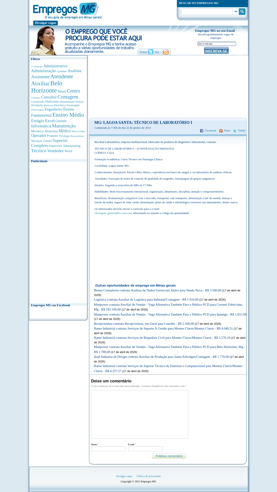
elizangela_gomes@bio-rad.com (113, 213)
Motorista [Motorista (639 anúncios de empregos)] (51, 131)
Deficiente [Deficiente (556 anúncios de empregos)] (52, 101)
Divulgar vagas (45, 23)
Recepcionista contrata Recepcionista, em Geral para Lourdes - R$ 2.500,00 (144, 323)
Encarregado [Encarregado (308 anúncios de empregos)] (73, 105)
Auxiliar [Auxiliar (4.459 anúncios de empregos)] (40, 83)
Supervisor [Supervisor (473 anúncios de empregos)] (55, 146)
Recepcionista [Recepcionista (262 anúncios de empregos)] (77, 136)
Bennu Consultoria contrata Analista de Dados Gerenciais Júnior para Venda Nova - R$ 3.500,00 (157, 290)
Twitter (242, 130)
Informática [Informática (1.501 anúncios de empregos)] (41, 125)
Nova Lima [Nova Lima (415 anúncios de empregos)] (78, 131)
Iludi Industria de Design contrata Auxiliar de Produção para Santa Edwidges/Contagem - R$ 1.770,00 (161, 356)
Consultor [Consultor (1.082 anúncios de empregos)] (49, 97)
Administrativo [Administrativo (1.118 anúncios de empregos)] (55, 66)
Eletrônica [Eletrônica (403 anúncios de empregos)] (60, 105)
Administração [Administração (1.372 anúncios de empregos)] (43, 70)
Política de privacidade (149, 476)
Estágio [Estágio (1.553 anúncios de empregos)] (37, 120)
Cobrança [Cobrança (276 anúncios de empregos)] (36, 97)
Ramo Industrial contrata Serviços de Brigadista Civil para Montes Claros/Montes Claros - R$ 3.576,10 (162, 337)
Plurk (227, 130)
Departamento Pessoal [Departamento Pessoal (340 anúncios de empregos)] (71, 101)
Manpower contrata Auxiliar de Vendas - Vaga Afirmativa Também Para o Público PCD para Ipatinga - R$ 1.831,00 (170, 314)
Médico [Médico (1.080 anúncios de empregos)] (65, 131)
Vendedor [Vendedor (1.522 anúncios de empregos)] (55, 150)
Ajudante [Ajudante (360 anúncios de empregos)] (62, 71)
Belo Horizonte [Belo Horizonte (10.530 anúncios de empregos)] (47, 87)
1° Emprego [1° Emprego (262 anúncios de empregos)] (37, 66)
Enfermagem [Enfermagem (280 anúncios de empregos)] (37, 109)
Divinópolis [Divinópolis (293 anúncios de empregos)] (37, 105)
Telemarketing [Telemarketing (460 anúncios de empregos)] (71, 146)
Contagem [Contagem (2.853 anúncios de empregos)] (68, 97)
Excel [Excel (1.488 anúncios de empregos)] (49, 120)
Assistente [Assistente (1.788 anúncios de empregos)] (40, 76)
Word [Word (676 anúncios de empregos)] (68, 151)
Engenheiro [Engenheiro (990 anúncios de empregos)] (53, 109)
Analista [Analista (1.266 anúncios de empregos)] (74, 70)
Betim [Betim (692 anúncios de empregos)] (62, 91)
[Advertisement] (58, 232)
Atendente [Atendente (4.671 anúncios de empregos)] (61, 76)
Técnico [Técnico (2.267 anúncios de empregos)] (39, 150)
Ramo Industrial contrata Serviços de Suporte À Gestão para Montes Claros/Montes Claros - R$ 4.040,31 (163, 328)
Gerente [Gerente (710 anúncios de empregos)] (60, 121)
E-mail (132, 444)
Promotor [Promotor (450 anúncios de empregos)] (52, 135)
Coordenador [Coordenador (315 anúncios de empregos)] (38, 101)
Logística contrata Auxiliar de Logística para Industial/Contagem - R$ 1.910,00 (146, 299)
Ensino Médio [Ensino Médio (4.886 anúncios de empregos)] (68, 115)
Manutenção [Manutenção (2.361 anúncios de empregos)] (64, 125)
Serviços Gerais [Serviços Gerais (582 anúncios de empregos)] (41, 141)
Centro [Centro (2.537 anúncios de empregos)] (73, 91)
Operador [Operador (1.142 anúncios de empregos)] (38, 135)
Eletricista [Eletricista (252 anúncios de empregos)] (48, 105)
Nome (94, 444)
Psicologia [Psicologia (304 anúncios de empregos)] (64, 136)
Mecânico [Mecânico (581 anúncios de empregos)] (37, 131)
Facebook (210, 130)
